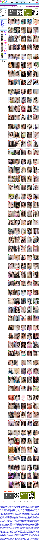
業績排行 (2, 20)
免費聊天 (11, 33)
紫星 (5, 43)
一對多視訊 (23, 33)
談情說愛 (2, 26)
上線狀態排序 (2, 23)
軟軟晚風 (5, 35)
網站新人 (2, 22)
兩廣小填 (5, 40)
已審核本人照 (2, 25)
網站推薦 (2, 24)
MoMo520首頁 (33, 0)
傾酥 (5, 48)
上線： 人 (3, 60)
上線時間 (2, 21)
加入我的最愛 (37, 0)
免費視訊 (11, 24)
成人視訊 (2, 27)
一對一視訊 (17, 59)
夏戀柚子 (5, 51)
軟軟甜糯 (5, 32)
